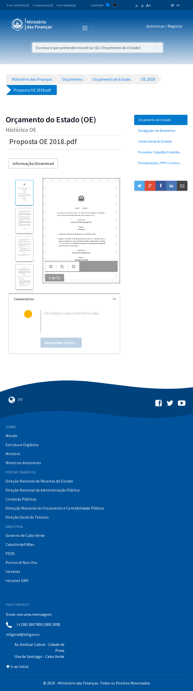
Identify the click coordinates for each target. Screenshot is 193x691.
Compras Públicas (21, 499)
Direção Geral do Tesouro (27, 517)
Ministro (13, 453)
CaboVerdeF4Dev (20, 544)
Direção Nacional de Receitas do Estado (39, 480)
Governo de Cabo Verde (25, 535)
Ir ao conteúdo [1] (18, 5)
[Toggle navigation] (60, 27)
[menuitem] (160, 120)
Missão (11, 435)
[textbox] (72, 321)
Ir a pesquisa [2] (43, 5)
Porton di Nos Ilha (21, 562)
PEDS (10, 553)
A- (137, 6)
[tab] (64, 299)
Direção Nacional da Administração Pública (42, 489)
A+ (148, 5)
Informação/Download (33, 163)
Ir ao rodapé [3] (66, 5)
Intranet (13, 571)
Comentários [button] (65, 299)
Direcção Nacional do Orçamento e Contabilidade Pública (55, 508)
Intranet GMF (17, 580)
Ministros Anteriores (23, 462)
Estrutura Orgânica (22, 444)
